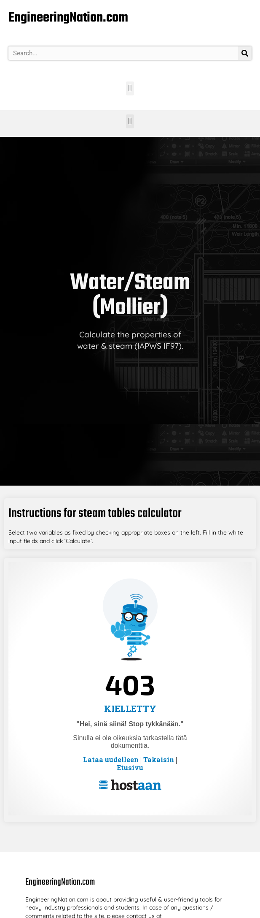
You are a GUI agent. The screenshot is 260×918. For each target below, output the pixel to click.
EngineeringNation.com (68, 18)
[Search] (245, 53)
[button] (130, 88)
